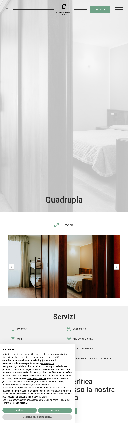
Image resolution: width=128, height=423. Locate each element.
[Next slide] (116, 267)
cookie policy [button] (47, 363)
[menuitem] (6, 10)
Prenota (100, 9)
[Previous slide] (11, 267)
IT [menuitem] (6, 9)
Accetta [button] (55, 410)
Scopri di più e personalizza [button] (37, 417)
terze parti (50, 366)
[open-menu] (119, 9)
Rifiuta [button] (19, 410)
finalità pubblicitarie (36, 378)
